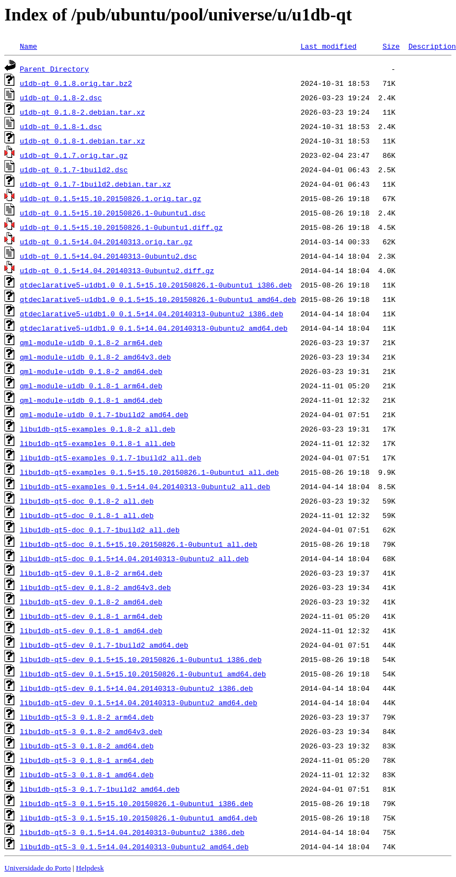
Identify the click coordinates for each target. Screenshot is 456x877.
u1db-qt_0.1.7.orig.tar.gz (74, 155)
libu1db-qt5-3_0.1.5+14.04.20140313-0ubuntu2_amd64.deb (134, 847)
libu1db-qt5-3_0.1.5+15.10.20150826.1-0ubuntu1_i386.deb (136, 803)
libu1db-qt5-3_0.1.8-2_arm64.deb (87, 717)
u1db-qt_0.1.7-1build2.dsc (74, 170)
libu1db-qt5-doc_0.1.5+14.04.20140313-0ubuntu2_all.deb (134, 558)
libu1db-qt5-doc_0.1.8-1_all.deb (87, 515)
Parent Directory (54, 69)
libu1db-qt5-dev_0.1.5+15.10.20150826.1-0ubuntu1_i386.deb (141, 659)
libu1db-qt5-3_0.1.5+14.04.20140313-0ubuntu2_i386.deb (132, 832)
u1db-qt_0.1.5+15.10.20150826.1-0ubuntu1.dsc (112, 213)
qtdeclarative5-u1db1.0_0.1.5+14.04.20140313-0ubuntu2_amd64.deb (154, 328)
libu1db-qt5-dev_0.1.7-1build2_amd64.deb (104, 645)
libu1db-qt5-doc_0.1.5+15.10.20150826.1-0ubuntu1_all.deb (138, 544)
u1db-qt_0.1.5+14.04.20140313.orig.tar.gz (106, 242)
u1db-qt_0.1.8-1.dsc (61, 126)
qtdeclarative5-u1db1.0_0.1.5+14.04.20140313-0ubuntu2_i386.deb (151, 314)
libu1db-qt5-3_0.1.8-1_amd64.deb (87, 774)
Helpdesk (89, 868)
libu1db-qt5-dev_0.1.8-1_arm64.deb (91, 616)
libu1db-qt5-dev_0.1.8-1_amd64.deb (91, 630)
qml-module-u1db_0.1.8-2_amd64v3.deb (95, 357)
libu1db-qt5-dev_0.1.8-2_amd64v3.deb (95, 587)
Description (432, 46)
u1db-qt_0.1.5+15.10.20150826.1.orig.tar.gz (110, 198)
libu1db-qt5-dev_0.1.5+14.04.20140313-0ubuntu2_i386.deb (136, 688)
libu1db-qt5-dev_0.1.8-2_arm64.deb (91, 573)
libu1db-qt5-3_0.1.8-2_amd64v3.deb (91, 731)
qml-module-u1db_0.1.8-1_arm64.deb (91, 386)
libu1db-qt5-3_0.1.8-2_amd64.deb (87, 746)
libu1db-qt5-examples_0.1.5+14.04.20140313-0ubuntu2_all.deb (145, 486)
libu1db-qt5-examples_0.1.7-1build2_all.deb (110, 458)
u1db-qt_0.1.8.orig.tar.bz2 (76, 83)
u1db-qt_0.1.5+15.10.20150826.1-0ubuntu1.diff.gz (121, 227)
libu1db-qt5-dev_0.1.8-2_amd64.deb (91, 602)
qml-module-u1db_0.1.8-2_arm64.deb (91, 342)
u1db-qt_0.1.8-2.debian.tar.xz (82, 112)
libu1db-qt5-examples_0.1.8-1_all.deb (97, 443)
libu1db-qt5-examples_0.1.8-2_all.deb (97, 429)
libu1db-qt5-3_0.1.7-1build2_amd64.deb (100, 789)
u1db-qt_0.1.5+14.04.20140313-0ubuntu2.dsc (108, 256)
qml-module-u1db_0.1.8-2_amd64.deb (91, 371)
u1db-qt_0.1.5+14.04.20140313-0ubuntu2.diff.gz (117, 270)
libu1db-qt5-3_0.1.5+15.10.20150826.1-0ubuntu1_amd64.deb (138, 818)
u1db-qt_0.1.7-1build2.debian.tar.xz (95, 184)
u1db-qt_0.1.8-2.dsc (61, 97)
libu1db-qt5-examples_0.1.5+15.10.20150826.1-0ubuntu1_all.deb (149, 472)
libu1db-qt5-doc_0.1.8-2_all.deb (87, 501)
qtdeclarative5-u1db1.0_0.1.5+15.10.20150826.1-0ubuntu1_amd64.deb (158, 299)
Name (28, 46)
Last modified (328, 46)
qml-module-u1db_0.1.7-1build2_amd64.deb (104, 414)
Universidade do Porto (37, 868)
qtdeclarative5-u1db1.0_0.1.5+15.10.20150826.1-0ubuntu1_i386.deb (156, 285)
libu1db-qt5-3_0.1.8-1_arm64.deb (87, 760)
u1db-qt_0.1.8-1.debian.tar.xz (82, 141)
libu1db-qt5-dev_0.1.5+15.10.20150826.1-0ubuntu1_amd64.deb (143, 674)
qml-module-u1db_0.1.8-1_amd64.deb (91, 400)
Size (391, 46)
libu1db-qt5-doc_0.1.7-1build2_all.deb (100, 530)
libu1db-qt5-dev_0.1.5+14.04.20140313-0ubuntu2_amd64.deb (138, 702)
